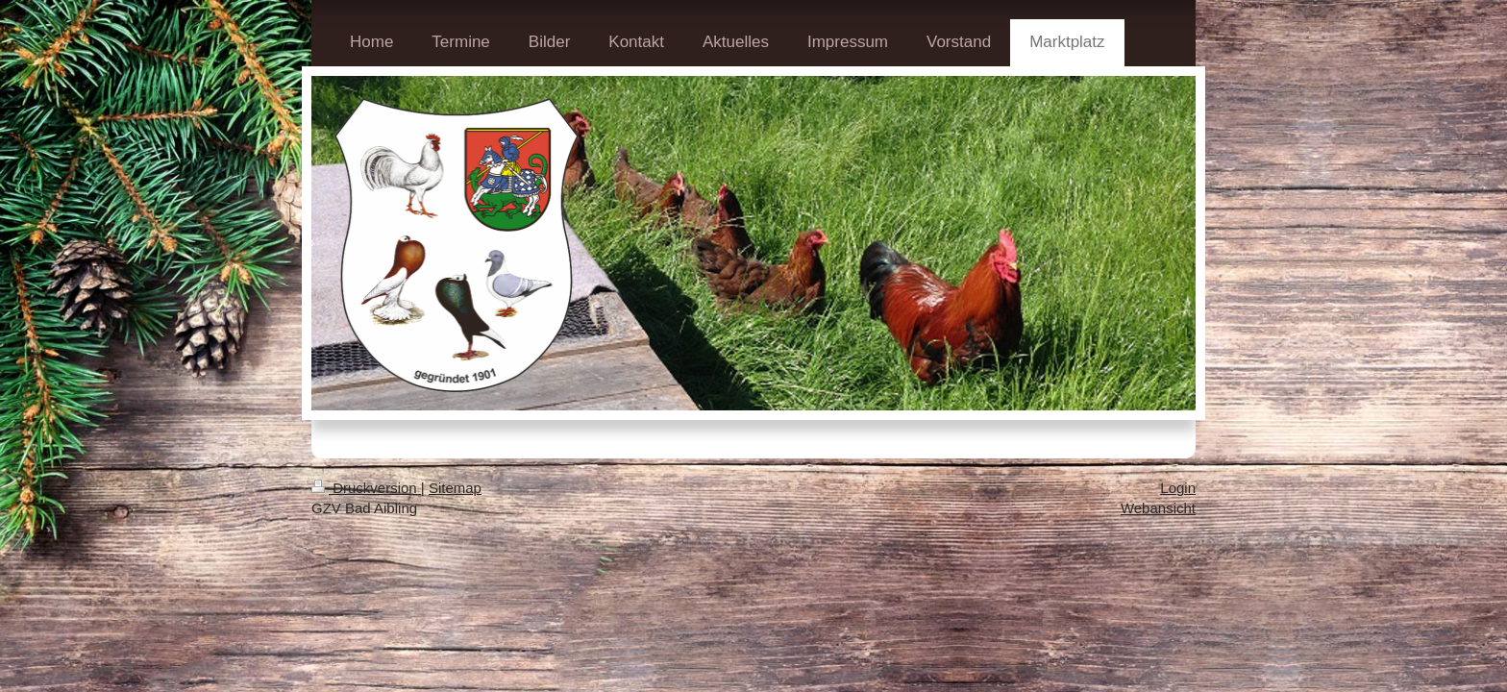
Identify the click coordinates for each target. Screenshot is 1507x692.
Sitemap (455, 488)
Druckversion (366, 488)
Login (1178, 488)
